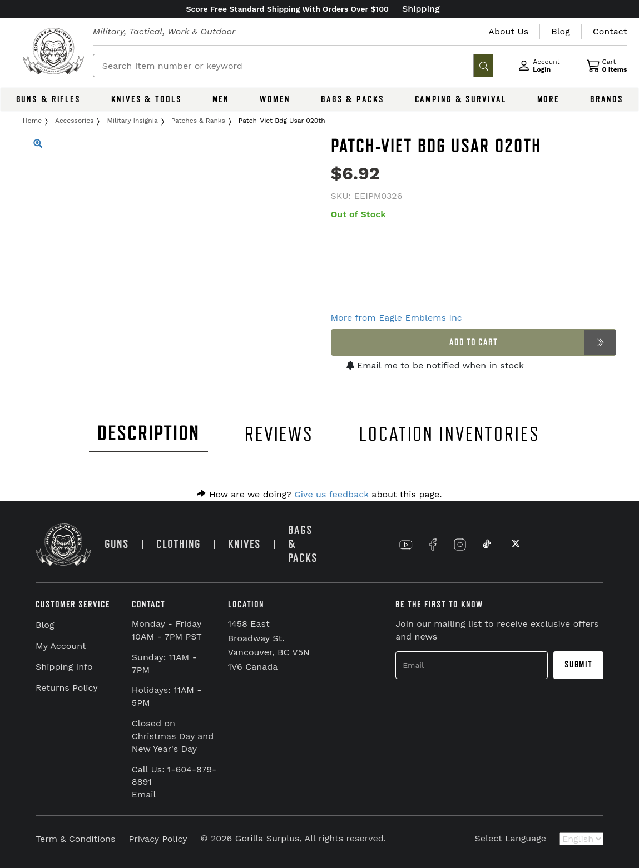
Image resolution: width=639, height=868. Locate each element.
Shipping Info (64, 666)
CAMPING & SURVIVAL (461, 99)
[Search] (283, 65)
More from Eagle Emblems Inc (396, 317)
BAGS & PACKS (352, 99)
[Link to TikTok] (487, 544)
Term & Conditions (75, 839)
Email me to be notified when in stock (435, 365)
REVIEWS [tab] (279, 434)
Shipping (421, 8)
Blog (45, 625)
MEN (221, 99)
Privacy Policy (157, 839)
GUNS (117, 544)
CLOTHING (178, 544)
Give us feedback (331, 494)
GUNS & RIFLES (48, 99)
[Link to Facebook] (432, 544)
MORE (548, 99)
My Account (61, 646)
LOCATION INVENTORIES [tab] (449, 434)
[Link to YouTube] (406, 544)
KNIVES (244, 544)
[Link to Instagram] (460, 544)
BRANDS (606, 99)
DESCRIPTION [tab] (148, 433)
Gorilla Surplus (267, 838)
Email (144, 794)
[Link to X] (514, 544)
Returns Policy (67, 687)
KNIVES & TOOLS (146, 99)
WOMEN (275, 99)
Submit (578, 665)
